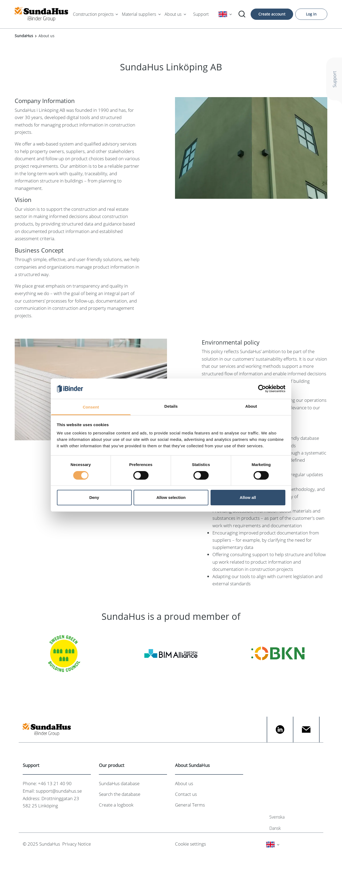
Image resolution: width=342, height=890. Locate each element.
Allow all (248, 497)
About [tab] (251, 406)
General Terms (190, 805)
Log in (311, 14)
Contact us (186, 794)
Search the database (119, 794)
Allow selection (170, 497)
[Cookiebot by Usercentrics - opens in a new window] (262, 389)
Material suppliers (139, 14)
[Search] (242, 14)
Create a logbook (116, 805)
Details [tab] (171, 406)
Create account (271, 14)
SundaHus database (119, 783)
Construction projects (93, 14)
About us (173, 14)
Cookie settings (190, 844)
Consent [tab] (91, 407)
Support (201, 14)
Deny (94, 497)
